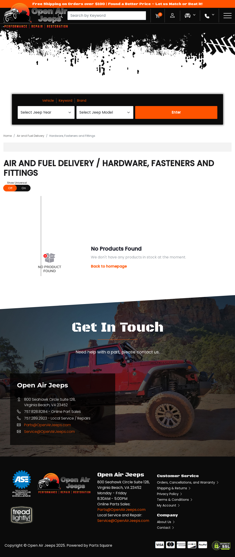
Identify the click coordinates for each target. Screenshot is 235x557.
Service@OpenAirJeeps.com (49, 431)
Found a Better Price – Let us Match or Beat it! (155, 4)
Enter (176, 112)
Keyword (65, 100)
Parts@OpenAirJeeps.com (47, 425)
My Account (168, 505)
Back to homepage (109, 266)
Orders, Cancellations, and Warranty (188, 482)
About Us (166, 522)
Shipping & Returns (174, 488)
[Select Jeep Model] (104, 112)
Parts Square (100, 545)
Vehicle (48, 100)
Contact (166, 527)
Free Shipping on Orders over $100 (68, 4)
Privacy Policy (170, 494)
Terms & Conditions (175, 499)
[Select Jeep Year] (46, 112)
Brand (81, 100)
